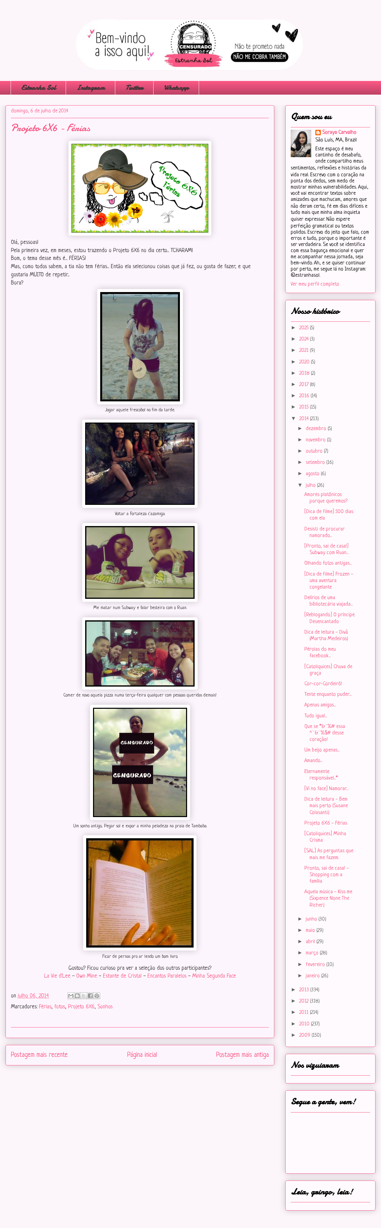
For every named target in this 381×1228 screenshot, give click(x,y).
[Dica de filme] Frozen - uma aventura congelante (328, 580)
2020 (305, 362)
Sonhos (105, 1007)
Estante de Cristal (121, 976)
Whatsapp (176, 87)
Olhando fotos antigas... (328, 563)
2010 (305, 1024)
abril (311, 942)
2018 (305, 373)
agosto (313, 474)
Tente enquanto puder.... (328, 695)
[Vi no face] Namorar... (326, 789)
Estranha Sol (38, 87)
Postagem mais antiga (242, 1055)
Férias (45, 1007)
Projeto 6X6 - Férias (325, 823)
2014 (304, 419)
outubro (315, 451)
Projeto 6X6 (81, 1007)
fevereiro (316, 965)
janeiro (313, 976)
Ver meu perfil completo (315, 284)
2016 (305, 396)
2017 (304, 385)
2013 (304, 990)
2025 (304, 328)
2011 (304, 1013)
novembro (316, 440)
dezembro (317, 429)
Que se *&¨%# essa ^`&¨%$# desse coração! (324, 733)
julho (311, 485)
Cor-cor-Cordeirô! (323, 684)
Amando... (313, 761)
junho (312, 919)
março (313, 953)
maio (311, 931)
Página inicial (142, 1055)
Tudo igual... (315, 716)
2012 (304, 1001)
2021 (304, 351)
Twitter (134, 87)
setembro (316, 463)
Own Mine (86, 976)
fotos (59, 1007)
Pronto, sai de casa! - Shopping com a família (326, 875)
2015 (304, 407)
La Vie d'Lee (57, 976)
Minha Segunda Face (214, 976)
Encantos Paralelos (166, 976)
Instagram (90, 87)
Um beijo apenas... (322, 750)
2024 (304, 339)
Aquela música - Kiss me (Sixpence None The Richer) (328, 898)
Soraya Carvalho (339, 133)
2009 (305, 1035)
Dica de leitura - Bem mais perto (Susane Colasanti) (326, 806)
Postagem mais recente (39, 1055)
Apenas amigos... (320, 705)
